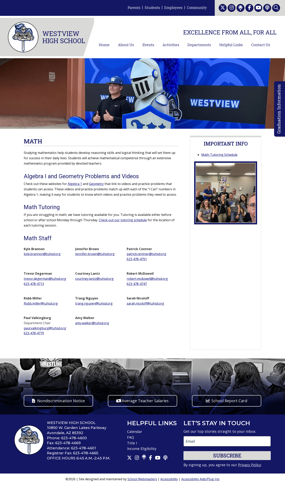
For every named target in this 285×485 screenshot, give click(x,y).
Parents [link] (134, 8)
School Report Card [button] (229, 400)
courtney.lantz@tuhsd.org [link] (94, 278)
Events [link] (148, 45)
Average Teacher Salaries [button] (145, 400)
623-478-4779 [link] (34, 333)
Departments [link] (199, 45)
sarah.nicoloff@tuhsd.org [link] (145, 303)
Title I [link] (132, 443)
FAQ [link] (130, 437)
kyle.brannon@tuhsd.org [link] (42, 254)
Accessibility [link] (169, 479)
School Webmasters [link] (142, 479)
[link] (223, 8)
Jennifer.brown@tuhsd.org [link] (95, 254)
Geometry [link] (96, 184)
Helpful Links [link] (231, 45)
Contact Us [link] (260, 45)
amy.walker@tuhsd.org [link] (92, 323)
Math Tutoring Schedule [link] (219, 154)
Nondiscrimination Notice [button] (61, 400)
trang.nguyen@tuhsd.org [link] (94, 303)
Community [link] (197, 8)
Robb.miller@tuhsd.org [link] (41, 303)
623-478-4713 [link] (34, 284)
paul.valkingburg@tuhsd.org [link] (45, 328)
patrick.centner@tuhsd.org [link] (146, 254)
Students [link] (152, 8)
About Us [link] (126, 45)
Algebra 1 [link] (75, 184)
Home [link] (104, 45)
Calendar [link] (134, 431)
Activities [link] (170, 45)
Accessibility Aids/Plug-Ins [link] (200, 479)
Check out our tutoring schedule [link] (123, 220)
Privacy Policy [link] (249, 464)
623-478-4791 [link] (137, 259)
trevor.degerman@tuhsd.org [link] (45, 278)
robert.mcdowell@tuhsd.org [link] (147, 278)
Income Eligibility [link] (141, 448)
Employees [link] (173, 8)
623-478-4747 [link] (137, 284)
